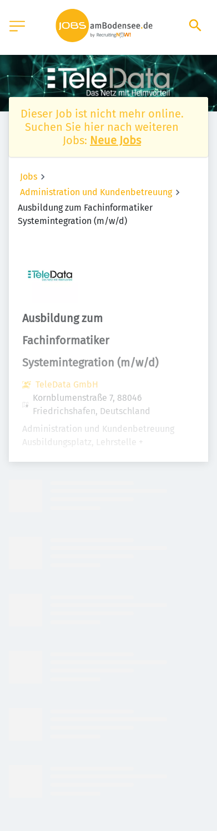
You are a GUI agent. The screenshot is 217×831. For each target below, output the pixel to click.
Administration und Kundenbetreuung (96, 192)
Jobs (28, 176)
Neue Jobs (115, 140)
